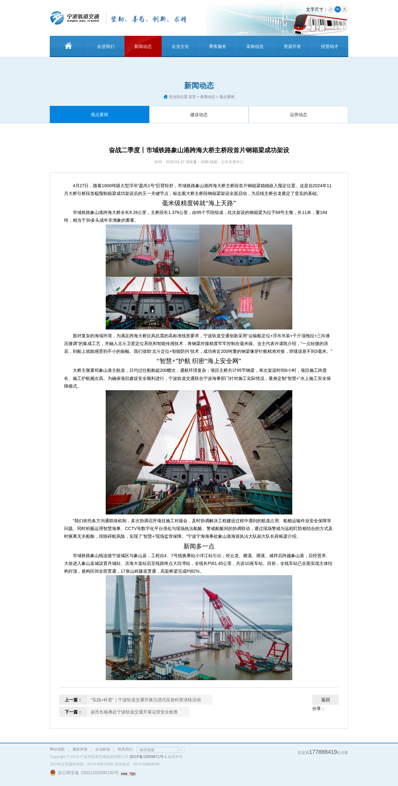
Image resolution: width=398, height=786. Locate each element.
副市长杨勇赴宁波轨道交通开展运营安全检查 (134, 711)
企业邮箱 (102, 749)
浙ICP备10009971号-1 (148, 757)
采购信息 (255, 46)
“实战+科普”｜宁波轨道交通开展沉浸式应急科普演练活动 (146, 699)
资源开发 (292, 46)
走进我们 (105, 46)
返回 (325, 699)
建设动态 (199, 114)
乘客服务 (217, 46)
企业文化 (180, 46)
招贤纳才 (329, 46)
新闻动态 (143, 46)
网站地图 (57, 749)
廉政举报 (79, 749)
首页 (192, 97)
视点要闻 (99, 114)
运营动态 (298, 114)
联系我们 (125, 749)
